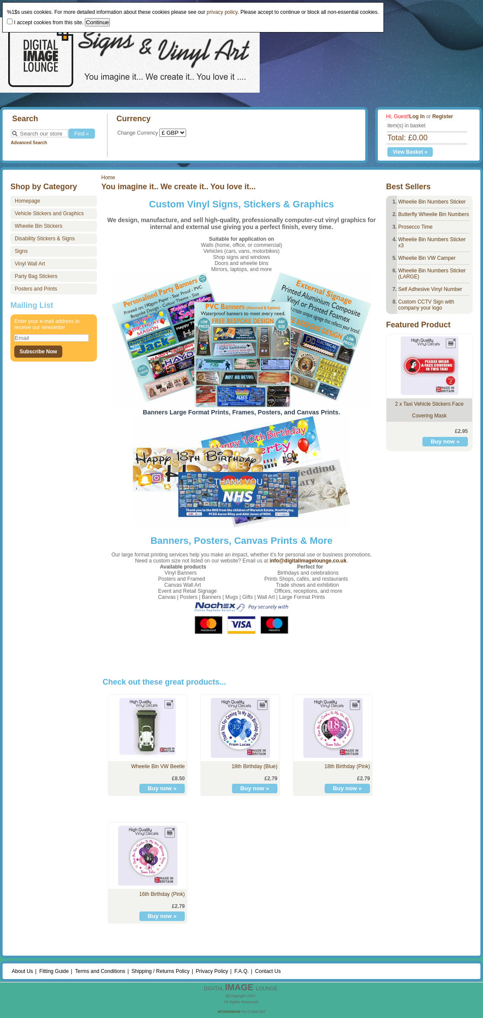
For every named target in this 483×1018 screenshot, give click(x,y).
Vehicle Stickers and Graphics (49, 213)
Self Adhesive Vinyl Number (430, 289)
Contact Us (267, 971)
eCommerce (229, 1011)
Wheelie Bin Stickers (38, 226)
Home (108, 178)
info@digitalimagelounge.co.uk (308, 561)
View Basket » (410, 152)
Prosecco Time (415, 227)
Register (442, 116)
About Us (22, 971)
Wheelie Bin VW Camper (427, 258)
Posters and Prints (36, 289)
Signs (21, 251)
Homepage (27, 201)
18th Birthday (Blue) (254, 766)
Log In (417, 116)
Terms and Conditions (100, 971)
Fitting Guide (54, 971)
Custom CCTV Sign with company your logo (426, 305)
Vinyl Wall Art (30, 264)
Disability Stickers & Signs (45, 239)
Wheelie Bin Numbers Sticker (432, 202)
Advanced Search (29, 142)
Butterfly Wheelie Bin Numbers (433, 214)
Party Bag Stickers (36, 276)
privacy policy (222, 12)
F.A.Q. (242, 971)
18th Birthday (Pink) (347, 766)
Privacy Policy (212, 971)
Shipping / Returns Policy (161, 971)
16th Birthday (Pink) (162, 894)
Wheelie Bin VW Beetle (158, 766)
